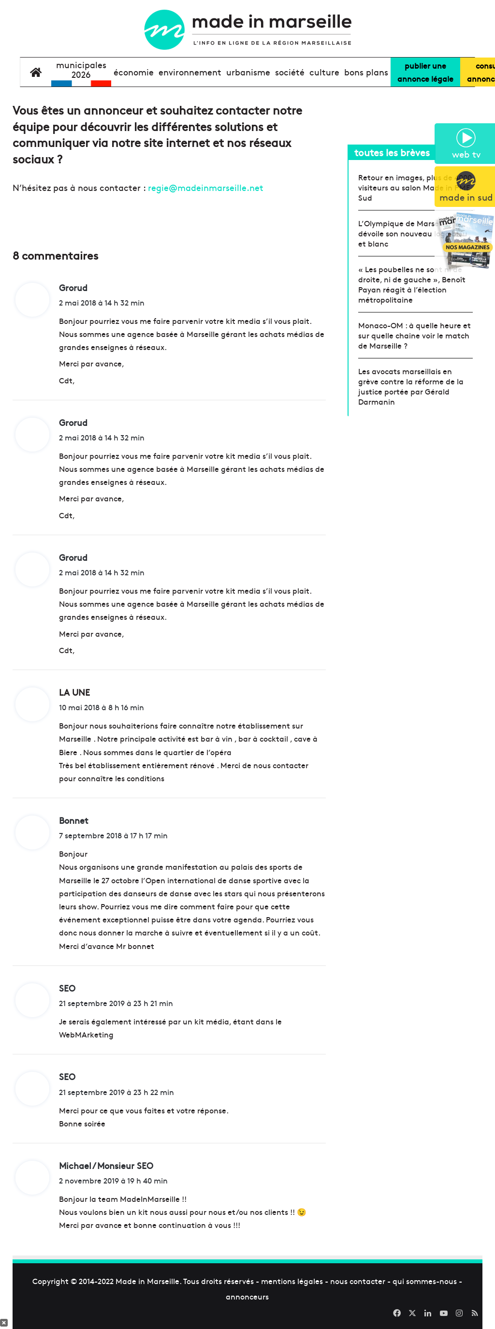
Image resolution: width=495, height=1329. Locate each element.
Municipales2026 (81, 69)
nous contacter (357, 1280)
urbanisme (248, 72)
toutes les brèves (392, 152)
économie (134, 72)
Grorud (73, 287)
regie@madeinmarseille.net (205, 187)
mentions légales (292, 1280)
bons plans (366, 72)
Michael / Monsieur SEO (106, 1165)
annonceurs (247, 1296)
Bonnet (73, 820)
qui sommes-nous (425, 1280)
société (290, 72)
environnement (190, 72)
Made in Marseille (147, 1280)
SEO (67, 988)
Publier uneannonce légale (425, 72)
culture (324, 72)
